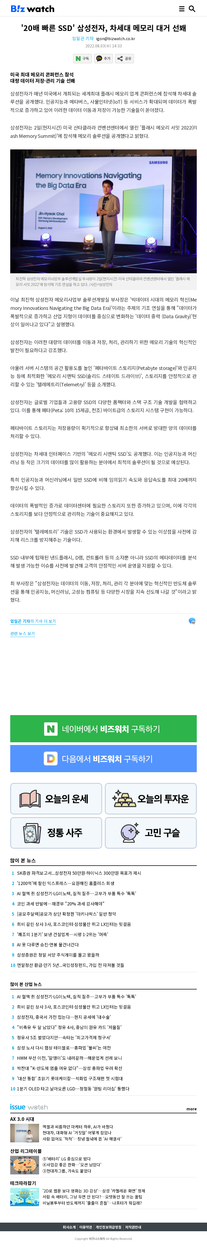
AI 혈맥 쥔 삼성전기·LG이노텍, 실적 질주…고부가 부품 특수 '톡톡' (76, 893)
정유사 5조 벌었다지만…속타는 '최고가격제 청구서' (64, 1037)
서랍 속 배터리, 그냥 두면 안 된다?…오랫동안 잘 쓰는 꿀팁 (92, 1196)
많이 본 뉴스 (23, 860)
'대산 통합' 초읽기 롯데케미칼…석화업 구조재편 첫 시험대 (70, 1078)
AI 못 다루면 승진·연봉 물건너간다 (48, 944)
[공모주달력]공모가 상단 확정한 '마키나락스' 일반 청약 (66, 914)
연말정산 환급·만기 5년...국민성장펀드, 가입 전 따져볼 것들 (70, 965)
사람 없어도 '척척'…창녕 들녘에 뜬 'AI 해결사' (82, 1139)
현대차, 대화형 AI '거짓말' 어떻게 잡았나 (77, 1132)
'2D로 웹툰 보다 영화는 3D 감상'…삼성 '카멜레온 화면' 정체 (94, 1191)
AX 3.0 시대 (22, 1118)
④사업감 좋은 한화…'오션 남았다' (72, 1164)
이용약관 (85, 1227)
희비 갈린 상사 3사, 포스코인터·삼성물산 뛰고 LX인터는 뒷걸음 (74, 924)
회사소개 (69, 1227)
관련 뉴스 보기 (22, 633)
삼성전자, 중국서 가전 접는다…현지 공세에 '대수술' (64, 1017)
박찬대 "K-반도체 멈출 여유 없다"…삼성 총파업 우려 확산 (69, 1068)
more (192, 1108)
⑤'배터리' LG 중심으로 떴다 (67, 1158)
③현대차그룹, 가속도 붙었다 (67, 1171)
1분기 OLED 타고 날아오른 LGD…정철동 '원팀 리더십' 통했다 (73, 1088)
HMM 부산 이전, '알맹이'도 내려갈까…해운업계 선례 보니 (69, 1058)
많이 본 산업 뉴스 (26, 984)
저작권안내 (133, 1227)
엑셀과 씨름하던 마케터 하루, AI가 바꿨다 (78, 1126)
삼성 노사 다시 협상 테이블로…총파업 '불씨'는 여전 (64, 1047)
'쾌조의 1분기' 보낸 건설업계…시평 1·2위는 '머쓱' (62, 934)
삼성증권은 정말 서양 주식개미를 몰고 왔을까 (58, 954)
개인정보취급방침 (109, 1227)
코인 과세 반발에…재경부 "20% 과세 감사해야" (61, 903)
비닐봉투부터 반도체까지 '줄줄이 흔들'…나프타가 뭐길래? (92, 1203)
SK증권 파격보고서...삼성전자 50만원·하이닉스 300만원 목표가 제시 (79, 873)
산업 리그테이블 (26, 1150)
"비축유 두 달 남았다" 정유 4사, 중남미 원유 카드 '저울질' (69, 1027)
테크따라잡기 (23, 1183)
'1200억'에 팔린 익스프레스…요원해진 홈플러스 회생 (65, 883)
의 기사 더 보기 (33, 621)
